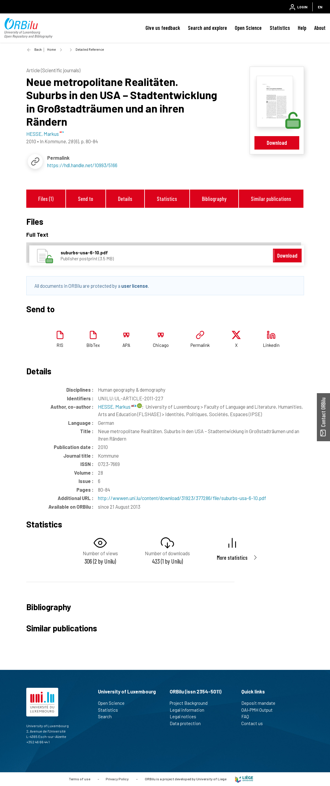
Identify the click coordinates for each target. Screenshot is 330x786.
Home (51, 49)
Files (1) (45, 198)
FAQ (247, 716)
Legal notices (185, 716)
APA (126, 345)
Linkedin (271, 345)
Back (38, 49)
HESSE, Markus (117, 407)
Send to (85, 198)
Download (277, 142)
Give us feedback (162, 27)
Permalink (200, 345)
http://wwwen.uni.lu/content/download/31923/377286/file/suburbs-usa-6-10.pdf (182, 498)
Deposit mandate (260, 703)
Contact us (254, 723)
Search (107, 716)
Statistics (280, 27)
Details (125, 198)
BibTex (93, 345)
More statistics (232, 557)
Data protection (188, 723)
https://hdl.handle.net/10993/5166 (82, 165)
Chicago (161, 345)
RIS (59, 345)
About (320, 27)
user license (134, 286)
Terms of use (79, 778)
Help (302, 27)
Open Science (248, 27)
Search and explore (207, 27)
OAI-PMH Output (259, 710)
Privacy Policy (117, 778)
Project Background (191, 703)
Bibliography (214, 198)
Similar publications (271, 198)
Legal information (189, 710)
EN (320, 7)
